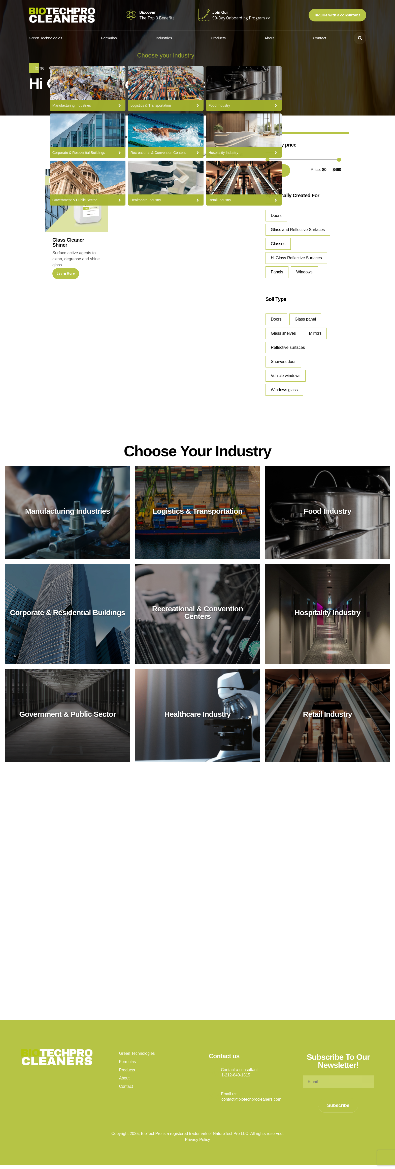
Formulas (114, 38)
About (271, 38)
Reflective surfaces (288, 347)
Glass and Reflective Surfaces (298, 229)
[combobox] (88, 137)
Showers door (283, 361)
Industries (167, 38)
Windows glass (284, 390)
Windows (304, 272)
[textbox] (88, 137)
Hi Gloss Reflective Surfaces (296, 258)
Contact (319, 38)
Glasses (278, 244)
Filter (278, 170)
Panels (277, 272)
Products (220, 38)
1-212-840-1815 (235, 1075)
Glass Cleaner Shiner (68, 242)
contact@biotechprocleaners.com (251, 1099)
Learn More (66, 273)
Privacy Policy (197, 1139)
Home (38, 68)
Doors (276, 215)
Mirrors (315, 333)
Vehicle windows (285, 376)
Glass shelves (283, 333)
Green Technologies (52, 38)
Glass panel (305, 319)
